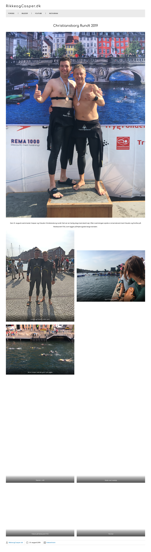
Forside (11, 13)
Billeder (25, 13)
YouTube (38, 13)
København (51, 542)
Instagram (53, 13)
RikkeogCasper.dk (23, 6)
